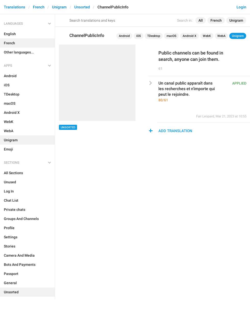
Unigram (59, 7)
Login (241, 7)
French (38, 7)
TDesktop (153, 36)
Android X (189, 36)
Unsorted (82, 7)
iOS (138, 36)
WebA (221, 36)
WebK (207, 36)
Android (124, 36)
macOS (171, 36)
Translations (14, 7)
